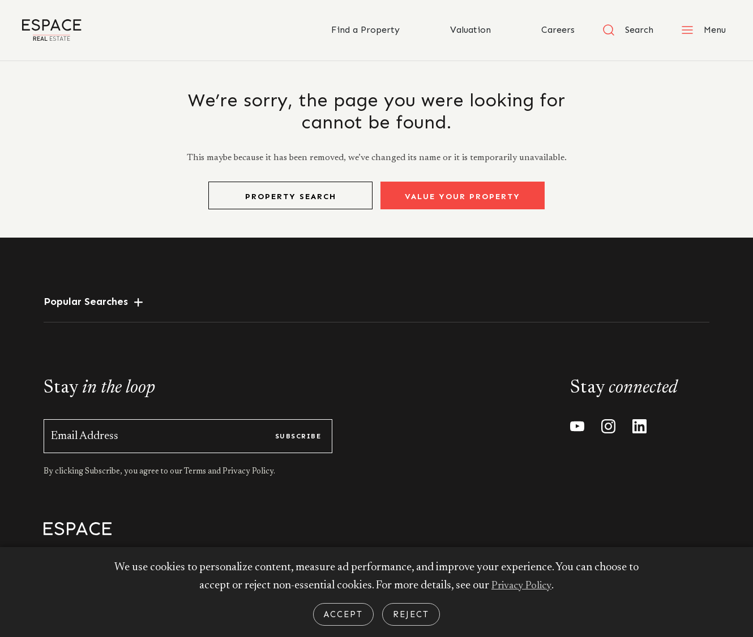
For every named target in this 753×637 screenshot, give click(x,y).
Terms (196, 482)
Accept (343, 614)
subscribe (298, 446)
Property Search (290, 207)
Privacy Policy (521, 585)
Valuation (459, 30)
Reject (411, 614)
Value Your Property (462, 207)
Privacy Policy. (248, 482)
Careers (546, 30)
